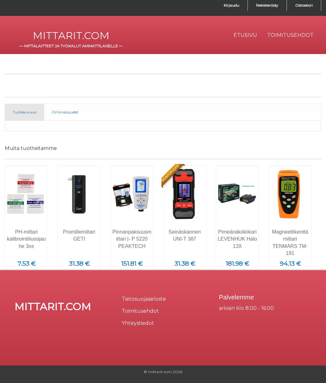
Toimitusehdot (140, 311)
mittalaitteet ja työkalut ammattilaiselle (71, 46)
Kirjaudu (231, 5)
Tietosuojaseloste (144, 299)
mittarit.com (71, 35)
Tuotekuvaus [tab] (25, 112)
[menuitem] (245, 35)
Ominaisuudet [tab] (65, 112)
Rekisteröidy (267, 5)
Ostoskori (304, 5)
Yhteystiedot (138, 323)
